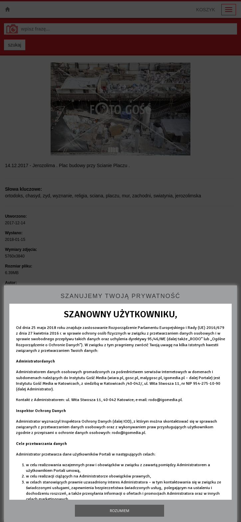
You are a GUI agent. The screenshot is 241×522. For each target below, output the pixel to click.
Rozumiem (119, 510)
